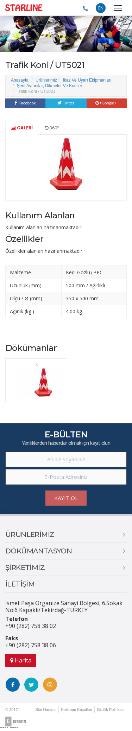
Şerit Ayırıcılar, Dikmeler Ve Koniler (49, 85)
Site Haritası (46, 709)
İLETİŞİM (19, 584)
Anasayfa (20, 80)
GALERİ (22, 127)
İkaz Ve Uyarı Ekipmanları (87, 80)
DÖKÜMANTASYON (38, 551)
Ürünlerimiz (46, 80)
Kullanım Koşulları (76, 709)
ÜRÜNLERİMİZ (29, 534)
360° (52, 127)
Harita (20, 660)
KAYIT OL (66, 497)
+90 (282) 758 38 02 (30, 626)
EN (100, 8)
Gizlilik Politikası (111, 709)
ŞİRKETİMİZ (25, 567)
